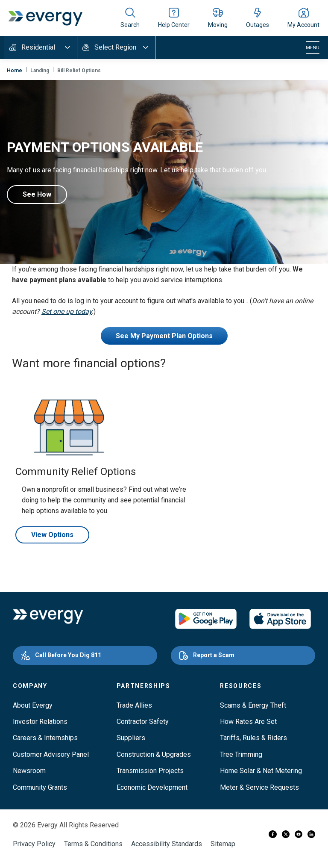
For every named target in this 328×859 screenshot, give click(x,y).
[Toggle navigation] (312, 47)
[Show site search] (130, 18)
